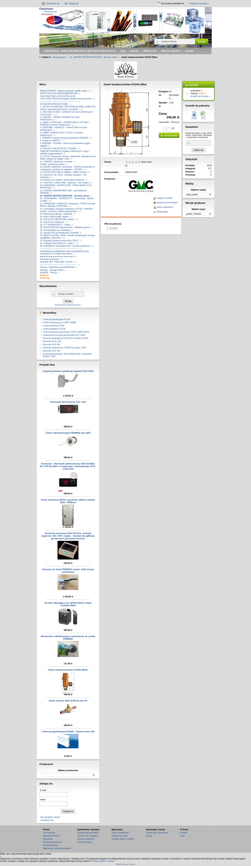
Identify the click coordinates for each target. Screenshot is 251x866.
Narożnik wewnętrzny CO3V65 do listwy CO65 (64, 347)
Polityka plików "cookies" (123, 839)
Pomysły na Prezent (49, 259)
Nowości (44, 275)
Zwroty (149, 836)
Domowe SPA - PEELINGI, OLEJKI (56, 262)
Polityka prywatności (52, 842)
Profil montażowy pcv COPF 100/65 (59, 322)
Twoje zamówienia (120, 832)
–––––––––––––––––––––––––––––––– (58, 101)
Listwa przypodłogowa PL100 (56, 319)
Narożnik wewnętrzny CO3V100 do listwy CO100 (65, 338)
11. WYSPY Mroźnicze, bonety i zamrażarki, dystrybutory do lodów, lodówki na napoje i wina (68, 157)
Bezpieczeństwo (50, 845)
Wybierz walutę (198, 190)
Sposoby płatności (85, 839)
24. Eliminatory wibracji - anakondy (56, 214)
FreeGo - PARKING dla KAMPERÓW (57, 267)
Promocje (45, 278)
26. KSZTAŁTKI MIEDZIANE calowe (57, 219)
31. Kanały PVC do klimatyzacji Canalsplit (59, 233)
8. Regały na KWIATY (50, 140)
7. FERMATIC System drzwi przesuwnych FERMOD (64, 138)
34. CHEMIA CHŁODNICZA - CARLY (57, 243)
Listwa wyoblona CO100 (54, 329)
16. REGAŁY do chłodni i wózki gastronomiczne (62, 180)
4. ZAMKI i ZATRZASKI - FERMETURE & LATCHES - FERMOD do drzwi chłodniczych (65, 123)
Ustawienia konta (119, 836)
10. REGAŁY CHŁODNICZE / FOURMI (58, 148)
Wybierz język (198, 209)
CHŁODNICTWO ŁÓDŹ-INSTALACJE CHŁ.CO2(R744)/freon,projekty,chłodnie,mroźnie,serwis (65, 97)
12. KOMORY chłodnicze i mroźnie (56, 161)
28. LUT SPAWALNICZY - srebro (55, 225)
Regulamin (48, 839)
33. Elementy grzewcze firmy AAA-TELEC (59, 240)
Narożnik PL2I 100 (51, 344)
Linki (182, 836)
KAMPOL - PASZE (48, 272)
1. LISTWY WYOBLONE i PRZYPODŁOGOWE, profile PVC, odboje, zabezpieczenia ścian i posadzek (68, 107)
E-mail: (43, 790)
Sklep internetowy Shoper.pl (125, 864)
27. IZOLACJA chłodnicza (52, 222)
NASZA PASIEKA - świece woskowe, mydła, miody (63, 91)
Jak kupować (49, 832)
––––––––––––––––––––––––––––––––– (59, 248)
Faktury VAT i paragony (88, 836)
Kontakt (183, 832)
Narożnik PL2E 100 (52, 341)
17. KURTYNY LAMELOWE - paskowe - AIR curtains (64, 182)
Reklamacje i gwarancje (157, 832)
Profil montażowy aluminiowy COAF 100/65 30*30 (66, 332)
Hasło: (43, 799)
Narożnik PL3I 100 (51, 351)
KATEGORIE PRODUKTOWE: (54, 104)
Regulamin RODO (51, 836)
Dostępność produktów (87, 832)
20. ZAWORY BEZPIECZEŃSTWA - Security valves (64, 196)
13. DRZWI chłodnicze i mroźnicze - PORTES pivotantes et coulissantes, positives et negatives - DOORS (67, 168)
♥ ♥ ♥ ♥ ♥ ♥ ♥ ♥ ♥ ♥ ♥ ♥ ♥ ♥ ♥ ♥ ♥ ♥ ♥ (57, 256)
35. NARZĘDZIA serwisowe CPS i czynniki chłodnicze (65, 246)
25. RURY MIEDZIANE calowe (54, 216)
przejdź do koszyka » (200, 96)
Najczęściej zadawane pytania (57, 848)
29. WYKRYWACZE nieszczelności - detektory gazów (65, 227)
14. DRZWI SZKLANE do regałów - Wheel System (63, 172)
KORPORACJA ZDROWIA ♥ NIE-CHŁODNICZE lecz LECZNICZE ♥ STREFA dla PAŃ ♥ (64, 252)
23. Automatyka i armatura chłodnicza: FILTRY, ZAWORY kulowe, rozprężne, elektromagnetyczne (66, 210)
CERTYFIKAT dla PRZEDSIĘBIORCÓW (58, 93)
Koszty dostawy (84, 842)
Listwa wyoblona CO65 (53, 325)
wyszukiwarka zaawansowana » (167, 46)
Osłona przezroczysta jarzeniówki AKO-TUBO (64, 335)
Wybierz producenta (68, 770)
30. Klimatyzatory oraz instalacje (55, 230)
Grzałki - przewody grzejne (52, 164)
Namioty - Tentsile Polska (51, 270)
